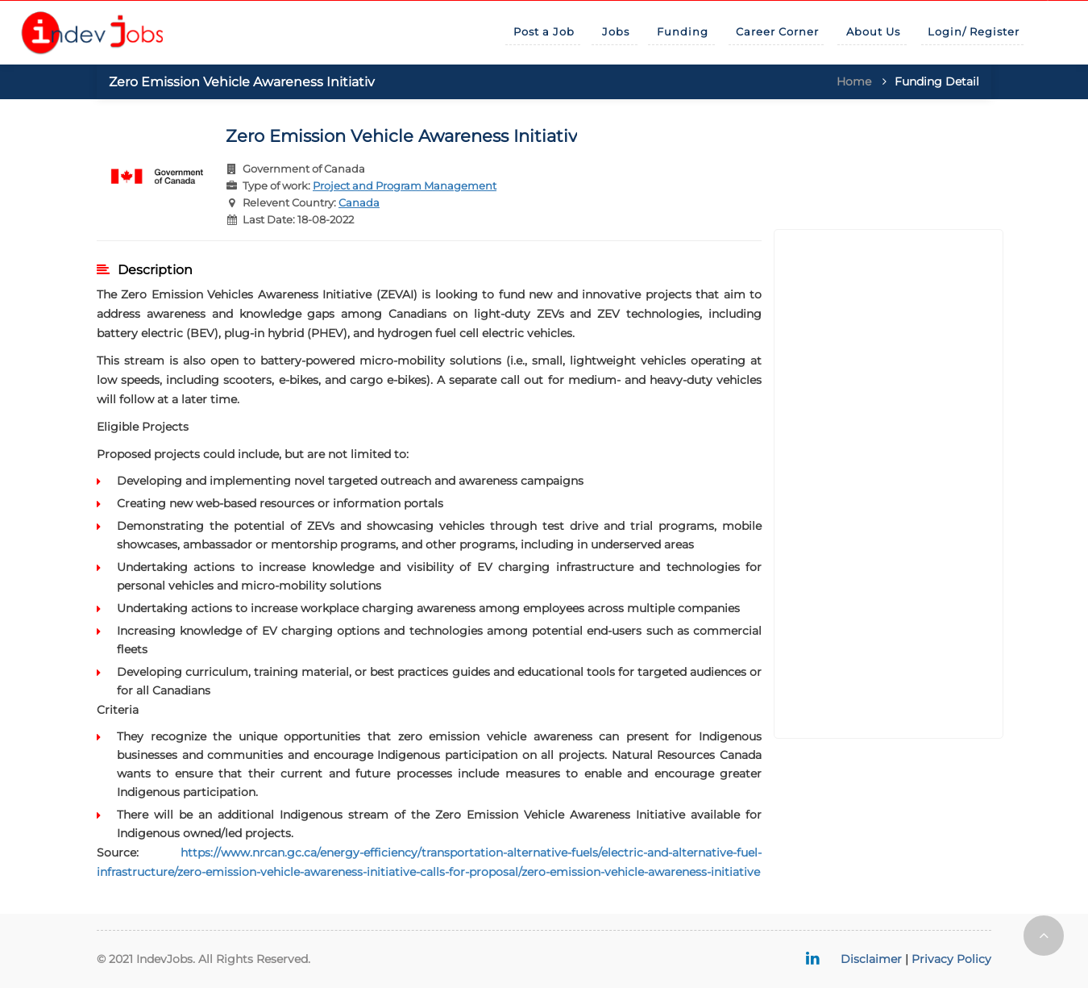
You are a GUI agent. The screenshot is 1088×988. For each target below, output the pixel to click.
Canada (359, 202)
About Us (873, 31)
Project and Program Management (404, 185)
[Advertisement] (888, 484)
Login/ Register (973, 31)
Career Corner (777, 31)
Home (854, 81)
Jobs (615, 31)
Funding (682, 31)
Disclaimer (871, 959)
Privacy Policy (951, 959)
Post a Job (544, 31)
